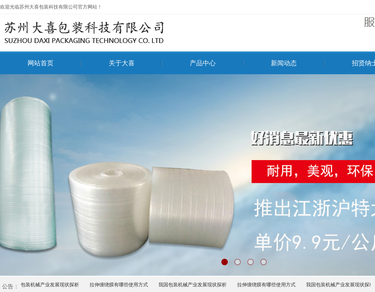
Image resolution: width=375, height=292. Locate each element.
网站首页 (41, 63)
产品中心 (203, 63)
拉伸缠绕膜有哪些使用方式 (120, 285)
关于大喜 (122, 63)
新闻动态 (284, 63)
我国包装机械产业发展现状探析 (46, 285)
